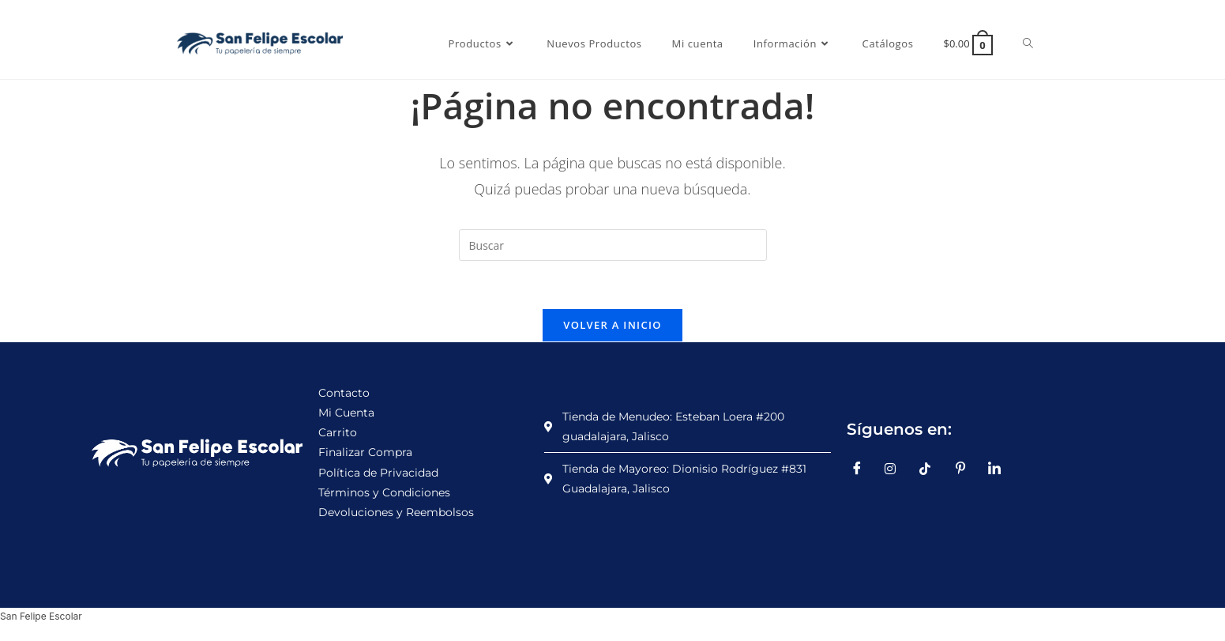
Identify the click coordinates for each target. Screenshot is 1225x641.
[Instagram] (896, 469)
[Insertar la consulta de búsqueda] (613, 245)
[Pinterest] (966, 469)
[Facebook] (862, 469)
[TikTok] (931, 469)
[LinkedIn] (1000, 469)
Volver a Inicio (612, 325)
